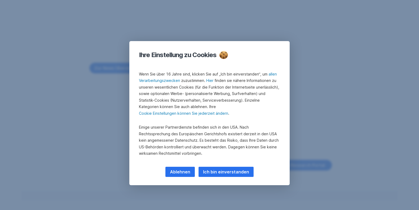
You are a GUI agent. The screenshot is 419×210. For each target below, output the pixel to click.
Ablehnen (180, 172)
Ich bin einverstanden (226, 172)
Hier (210, 80)
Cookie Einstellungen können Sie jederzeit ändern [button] (183, 113)
